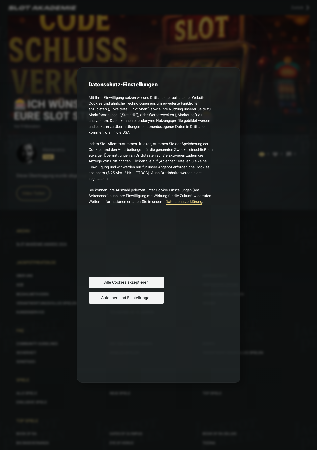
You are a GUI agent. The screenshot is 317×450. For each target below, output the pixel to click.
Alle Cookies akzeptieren (126, 282)
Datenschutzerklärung (184, 201)
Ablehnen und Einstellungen (126, 298)
